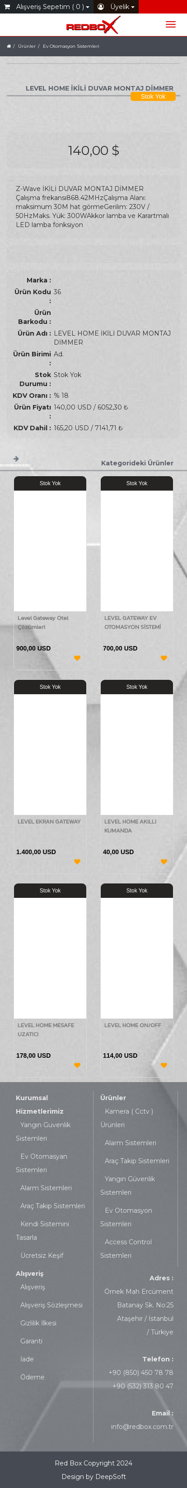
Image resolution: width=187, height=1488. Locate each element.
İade (27, 1359)
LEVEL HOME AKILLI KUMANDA (130, 826)
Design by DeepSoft (93, 1477)
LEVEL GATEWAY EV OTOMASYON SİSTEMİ (132, 622)
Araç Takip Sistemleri (52, 1206)
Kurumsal (32, 1098)
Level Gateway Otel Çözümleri (43, 622)
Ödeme (32, 1377)
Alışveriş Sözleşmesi (51, 1305)
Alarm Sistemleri (46, 1188)
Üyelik (116, 7)
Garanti (31, 1341)
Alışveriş (29, 1274)
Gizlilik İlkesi (38, 1323)
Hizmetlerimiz (40, 1111)
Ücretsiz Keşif (41, 1255)
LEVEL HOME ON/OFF (132, 1025)
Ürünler (113, 1098)
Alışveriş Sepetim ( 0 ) (46, 7)
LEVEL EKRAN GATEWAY (49, 821)
